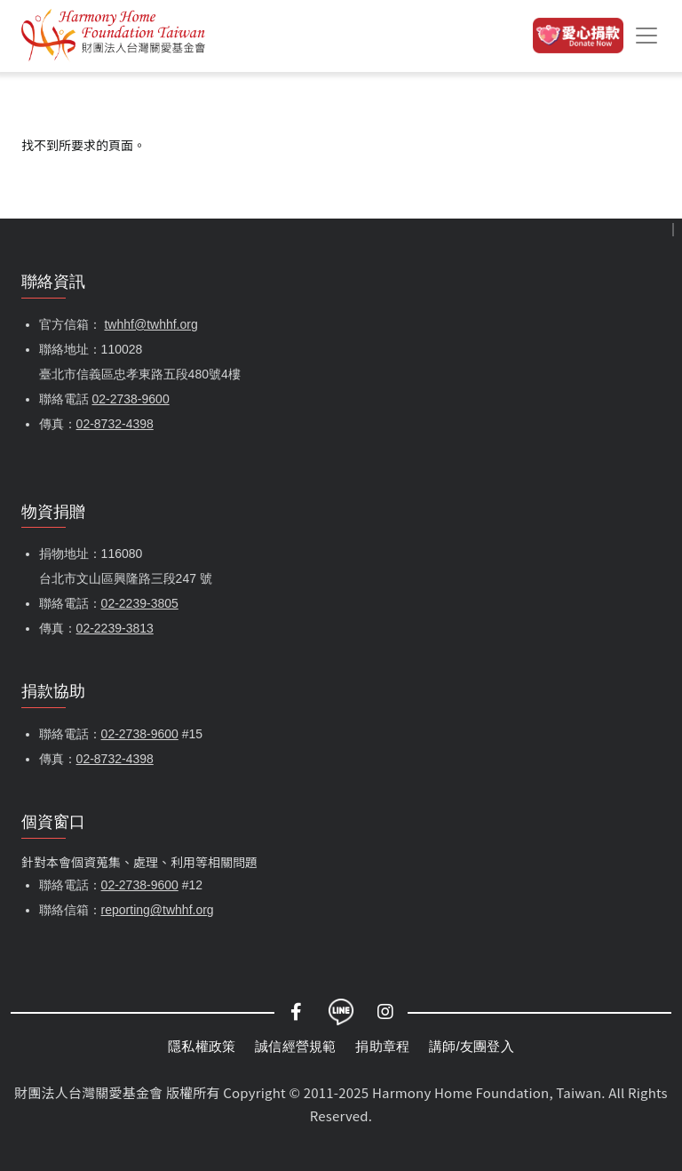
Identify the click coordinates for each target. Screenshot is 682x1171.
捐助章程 (382, 1046)
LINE (341, 1012)
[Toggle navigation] (646, 35)
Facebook (296, 1012)
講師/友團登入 (471, 1046)
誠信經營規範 (295, 1046)
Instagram (385, 1012)
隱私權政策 (201, 1046)
